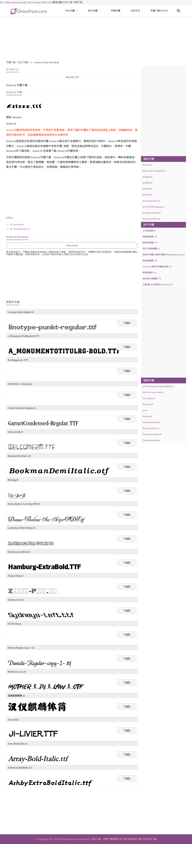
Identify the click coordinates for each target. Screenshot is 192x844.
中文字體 (70, 10)
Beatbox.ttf (147, 416)
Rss (1, 2)
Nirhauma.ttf (148, 404)
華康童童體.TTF (150, 261)
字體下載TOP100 (159, 10)
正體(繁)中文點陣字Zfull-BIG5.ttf (158, 285)
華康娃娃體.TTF (150, 237)
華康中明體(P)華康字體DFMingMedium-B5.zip (164, 255)
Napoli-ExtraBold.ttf (151, 440)
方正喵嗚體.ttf (149, 231)
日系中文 (135, 10)
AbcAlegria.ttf (149, 398)
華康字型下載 (119, 839)
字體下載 (77, 2)
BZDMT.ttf (147, 183)
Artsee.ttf (72, 77)
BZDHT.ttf (147, 189)
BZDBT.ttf (147, 195)
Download (72, 245)
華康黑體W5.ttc (150, 273)
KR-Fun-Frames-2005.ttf (153, 392)
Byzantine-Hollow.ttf (151, 219)
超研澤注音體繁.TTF (152, 279)
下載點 (126, 323)
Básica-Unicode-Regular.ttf (154, 171)
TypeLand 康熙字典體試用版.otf (157, 267)
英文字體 (93, 10)
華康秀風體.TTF (150, 243)
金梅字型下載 (134, 839)
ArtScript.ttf (18, 224)
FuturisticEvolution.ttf (152, 434)
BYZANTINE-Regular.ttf (153, 207)
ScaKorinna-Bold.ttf (151, 422)
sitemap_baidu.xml (42, 2)
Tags (7, 2)
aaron (145, 410)
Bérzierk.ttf (147, 165)
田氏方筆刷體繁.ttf (151, 249)
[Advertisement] (96, 39)
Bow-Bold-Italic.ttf (151, 428)
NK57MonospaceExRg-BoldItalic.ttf (158, 386)
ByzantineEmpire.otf (151, 201)
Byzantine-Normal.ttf (152, 213)
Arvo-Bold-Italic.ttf (21, 229)
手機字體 (115, 10)
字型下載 (67, 2)
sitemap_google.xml (21, 2)
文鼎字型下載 (149, 839)
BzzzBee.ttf (148, 177)
